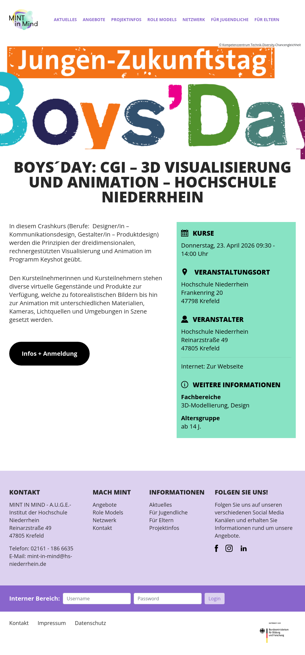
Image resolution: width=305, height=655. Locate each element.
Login (214, 598)
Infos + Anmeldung (49, 353)
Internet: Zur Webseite (212, 366)
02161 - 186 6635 (52, 548)
